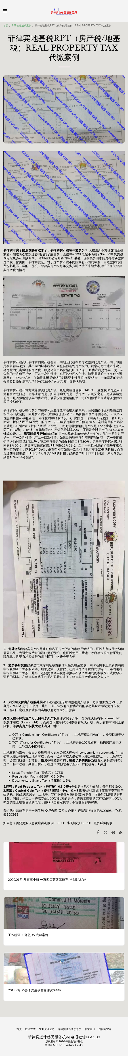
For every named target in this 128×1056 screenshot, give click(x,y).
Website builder (74, 1045)
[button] (5, 10)
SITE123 (58, 1045)
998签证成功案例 (21, 25)
